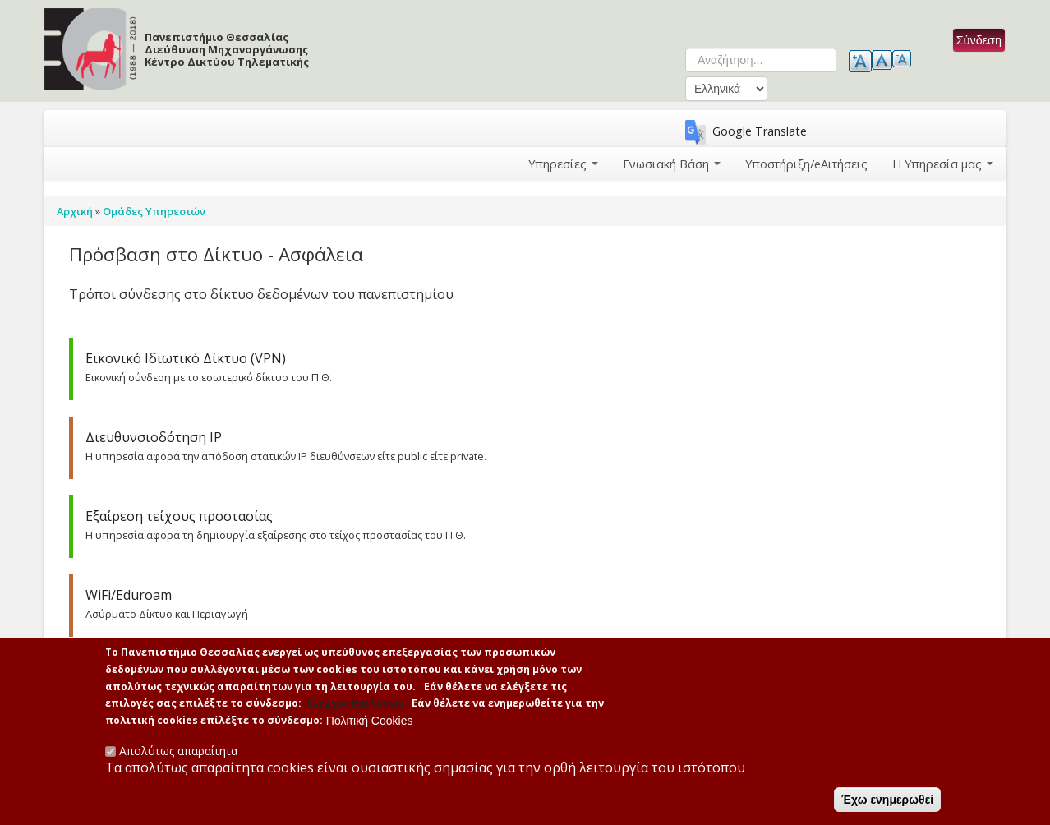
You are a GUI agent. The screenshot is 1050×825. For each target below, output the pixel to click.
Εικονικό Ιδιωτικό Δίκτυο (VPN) (185, 358)
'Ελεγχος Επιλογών (353, 704)
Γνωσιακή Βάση (673, 163)
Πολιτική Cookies (369, 720)
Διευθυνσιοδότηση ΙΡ (153, 437)
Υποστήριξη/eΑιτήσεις (807, 163)
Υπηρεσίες (565, 163)
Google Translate (759, 131)
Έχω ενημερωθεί (887, 799)
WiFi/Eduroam (128, 595)
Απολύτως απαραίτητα (178, 750)
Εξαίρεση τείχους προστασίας (179, 516)
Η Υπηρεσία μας (943, 163)
